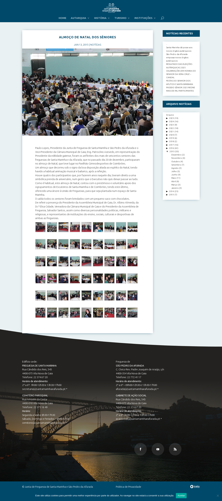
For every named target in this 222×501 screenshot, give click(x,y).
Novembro (176, 158)
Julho (174, 171)
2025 (171, 118)
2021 (171, 131)
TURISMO (120, 18)
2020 (171, 135)
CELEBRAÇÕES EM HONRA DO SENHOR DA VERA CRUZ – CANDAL (181, 74)
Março (174, 185)
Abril (173, 181)
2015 (172, 151)
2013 (171, 194)
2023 (171, 125)
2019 (171, 138)
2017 (171, 145)
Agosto (174, 168)
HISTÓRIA (100, 18)
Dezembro (176, 155)
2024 (171, 121)
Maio (173, 178)
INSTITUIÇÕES (143, 18)
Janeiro (175, 188)
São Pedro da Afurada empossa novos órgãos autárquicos (177, 57)
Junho (174, 174)
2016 (171, 148)
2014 (171, 191)
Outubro (175, 161)
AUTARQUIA (78, 18)
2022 (171, 128)
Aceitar (181, 495)
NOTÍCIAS (95, 44)
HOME (62, 18)
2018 (171, 141)
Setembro (176, 165)
